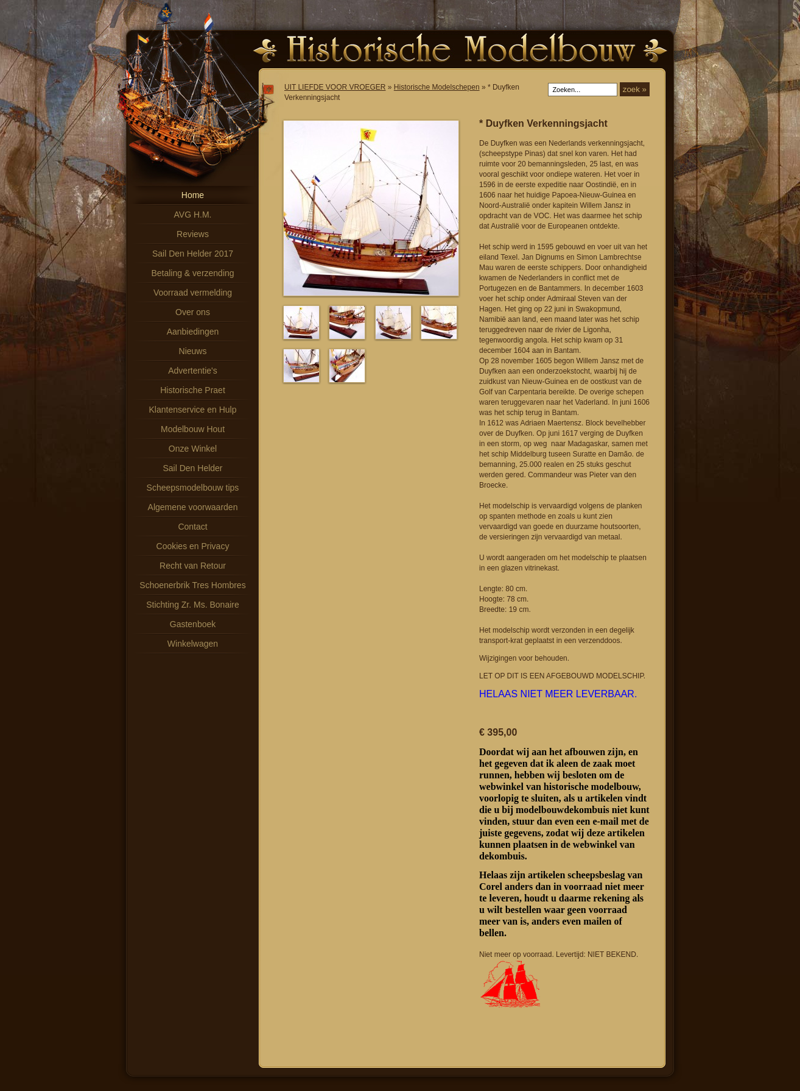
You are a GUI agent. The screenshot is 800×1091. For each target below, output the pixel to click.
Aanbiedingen (193, 331)
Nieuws (193, 351)
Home (192, 195)
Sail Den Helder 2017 (192, 253)
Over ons (192, 312)
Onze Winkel (193, 448)
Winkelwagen (192, 644)
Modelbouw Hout (193, 429)
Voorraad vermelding (192, 292)
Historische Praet (192, 390)
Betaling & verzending (192, 273)
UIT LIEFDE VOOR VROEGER (334, 87)
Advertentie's (192, 370)
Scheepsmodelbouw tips (193, 487)
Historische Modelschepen (437, 87)
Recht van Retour (193, 565)
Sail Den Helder (192, 468)
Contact (192, 526)
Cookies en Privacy (193, 546)
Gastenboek (193, 624)
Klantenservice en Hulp (193, 409)
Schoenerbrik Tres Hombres (192, 585)
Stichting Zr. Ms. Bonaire (192, 604)
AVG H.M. (193, 214)
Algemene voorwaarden (193, 507)
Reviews (193, 234)
